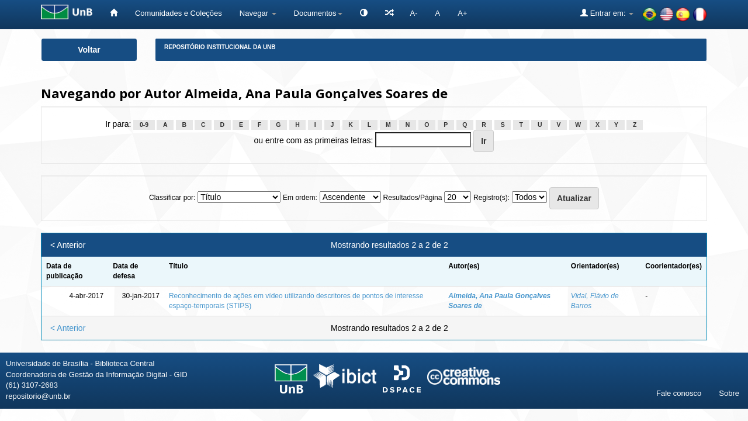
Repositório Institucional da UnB (220, 47)
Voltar (89, 49)
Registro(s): (491, 198)
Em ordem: (300, 198)
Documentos (318, 13)
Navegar (258, 13)
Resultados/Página (412, 198)
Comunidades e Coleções (178, 13)
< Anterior (67, 245)
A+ (462, 13)
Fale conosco (678, 393)
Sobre (729, 393)
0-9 (144, 124)
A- (414, 13)
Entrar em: (606, 13)
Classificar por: (172, 198)
